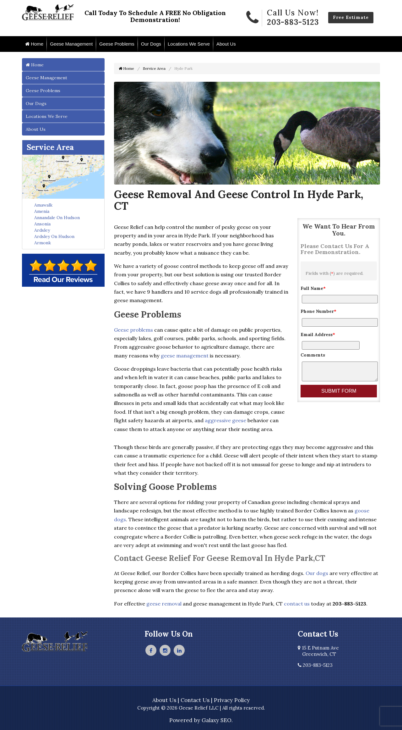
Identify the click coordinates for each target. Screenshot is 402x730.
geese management (185, 355)
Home (34, 44)
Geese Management (71, 44)
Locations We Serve (189, 44)
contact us (297, 603)
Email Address (318, 334)
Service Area (50, 147)
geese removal (164, 603)
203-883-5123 (293, 22)
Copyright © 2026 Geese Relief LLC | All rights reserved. (201, 708)
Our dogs (317, 573)
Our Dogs (151, 44)
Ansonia (42, 224)
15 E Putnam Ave (318, 651)
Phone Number (318, 311)
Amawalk (43, 205)
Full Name (313, 288)
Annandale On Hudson (57, 217)
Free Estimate (351, 17)
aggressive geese (225, 420)
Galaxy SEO (216, 720)
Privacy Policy (232, 700)
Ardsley (42, 230)
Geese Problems (116, 44)
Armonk (42, 243)
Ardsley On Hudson (54, 236)
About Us (226, 44)
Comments (313, 355)
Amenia (41, 211)
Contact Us (195, 700)
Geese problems (133, 330)
